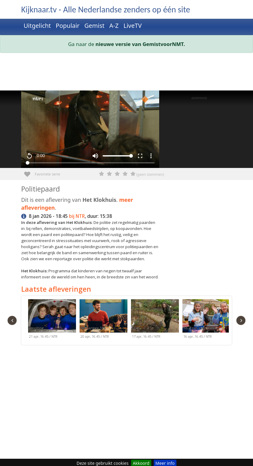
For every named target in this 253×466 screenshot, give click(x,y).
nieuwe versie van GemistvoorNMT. (140, 44)
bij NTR (77, 216)
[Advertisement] (126, 73)
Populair (68, 25)
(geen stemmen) (150, 174)
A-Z (114, 25)
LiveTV (132, 25)
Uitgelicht (37, 25)
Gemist (94, 25)
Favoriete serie (29, 172)
